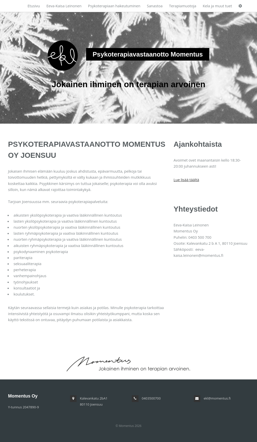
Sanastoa (154, 5)
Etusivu (34, 5)
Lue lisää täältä (186, 179)
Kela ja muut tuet (217, 5)
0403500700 (151, 398)
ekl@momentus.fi (217, 398)
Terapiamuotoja (182, 5)
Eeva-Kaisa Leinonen (64, 5)
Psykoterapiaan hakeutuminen (114, 5)
